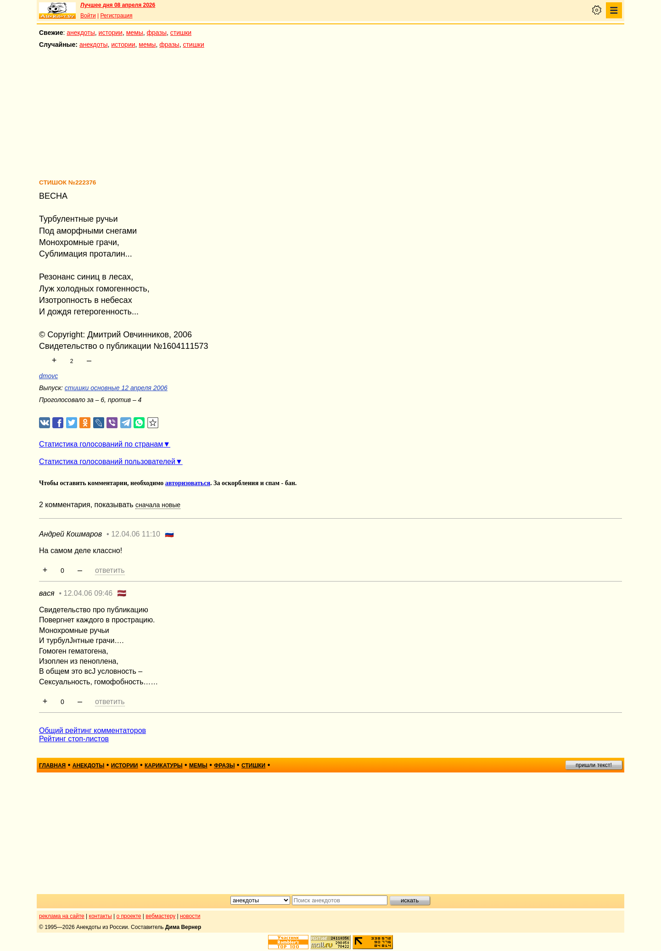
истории (111, 32)
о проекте (129, 916)
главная (52, 765)
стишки (180, 32)
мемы (134, 32)
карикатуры (164, 765)
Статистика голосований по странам (101, 444)
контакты (100, 916)
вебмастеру (160, 916)
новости (190, 916)
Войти (88, 15)
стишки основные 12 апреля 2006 (116, 388)
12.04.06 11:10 (135, 534)
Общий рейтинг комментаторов (92, 730)
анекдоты (81, 32)
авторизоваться (187, 483)
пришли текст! (594, 765)
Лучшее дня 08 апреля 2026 (117, 5)
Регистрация (116, 15)
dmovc (48, 376)
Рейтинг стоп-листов (74, 739)
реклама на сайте (61, 916)
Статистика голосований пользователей (107, 461)
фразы (157, 32)
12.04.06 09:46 (88, 593)
